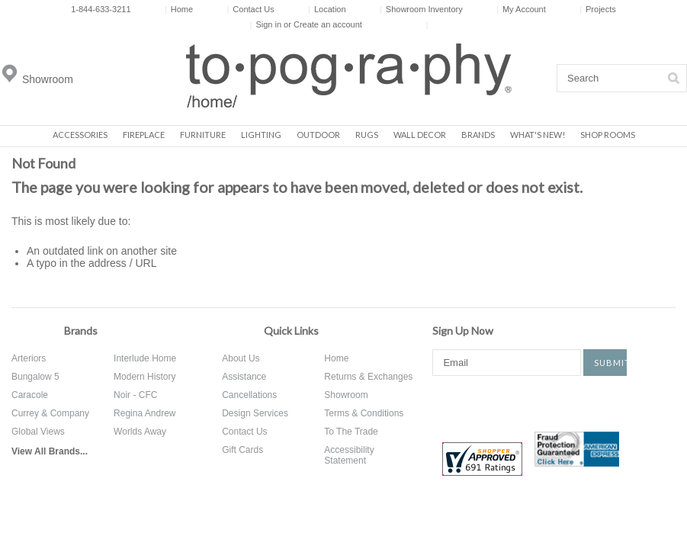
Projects (597, 9)
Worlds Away (140, 431)
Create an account (328, 24)
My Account (521, 9)
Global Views (38, 431)
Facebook (443, 402)
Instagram (565, 402)
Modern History (144, 376)
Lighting (261, 135)
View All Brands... (49, 451)
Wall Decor (419, 135)
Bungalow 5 (35, 376)
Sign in (268, 24)
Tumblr (616, 402)
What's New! (537, 135)
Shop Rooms (607, 135)
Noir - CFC (135, 395)
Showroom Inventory (421, 9)
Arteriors (28, 358)
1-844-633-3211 (100, 9)
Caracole (29, 395)
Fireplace (144, 135)
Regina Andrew (144, 413)
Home (179, 9)
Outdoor (318, 135)
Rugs (366, 135)
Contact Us (250, 9)
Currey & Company (50, 413)
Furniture (203, 135)
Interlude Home (145, 358)
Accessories (80, 135)
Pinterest (530, 402)
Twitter (494, 402)
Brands (478, 135)
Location (326, 9)
